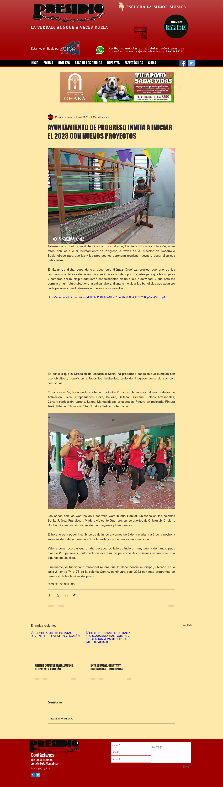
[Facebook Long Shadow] (33, 775)
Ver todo (187, 625)
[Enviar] (186, 767)
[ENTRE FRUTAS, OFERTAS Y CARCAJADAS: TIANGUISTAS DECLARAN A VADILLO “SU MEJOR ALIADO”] (111, 645)
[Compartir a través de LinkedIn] (66, 595)
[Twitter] (191, 63)
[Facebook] (182, 63)
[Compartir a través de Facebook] (49, 595)
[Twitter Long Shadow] (38, 775)
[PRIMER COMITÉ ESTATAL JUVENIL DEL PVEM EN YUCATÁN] (56, 645)
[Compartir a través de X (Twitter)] (57, 595)
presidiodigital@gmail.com (45, 763)
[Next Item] (179, 87)
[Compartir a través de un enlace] (74, 595)
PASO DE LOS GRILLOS (61, 584)
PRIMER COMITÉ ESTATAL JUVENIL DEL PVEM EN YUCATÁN (54, 667)
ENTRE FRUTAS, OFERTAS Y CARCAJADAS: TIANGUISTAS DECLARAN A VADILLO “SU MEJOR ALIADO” (110, 667)
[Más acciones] (173, 117)
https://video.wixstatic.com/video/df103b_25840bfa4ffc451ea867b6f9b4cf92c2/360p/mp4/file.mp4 (106, 297)
